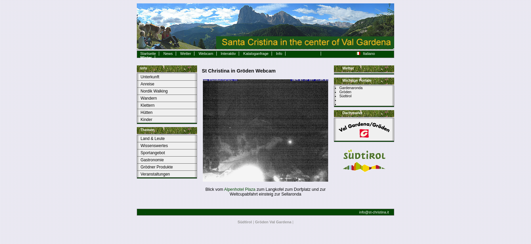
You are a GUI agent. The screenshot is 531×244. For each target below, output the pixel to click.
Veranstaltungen (155, 174)
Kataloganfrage (256, 54)
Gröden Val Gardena (273, 222)
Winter (146, 58)
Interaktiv (228, 54)
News (168, 54)
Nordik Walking (154, 91)
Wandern (149, 98)
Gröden (345, 92)
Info (279, 54)
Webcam (205, 54)
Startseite (148, 54)
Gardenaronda (351, 88)
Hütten (146, 112)
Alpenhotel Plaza (239, 189)
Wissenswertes (154, 145)
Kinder (146, 119)
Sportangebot (153, 152)
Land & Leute (153, 138)
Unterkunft (150, 77)
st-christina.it (379, 212)
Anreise (147, 84)
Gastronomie (152, 160)
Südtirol (345, 96)
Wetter (185, 54)
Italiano (365, 54)
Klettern (147, 105)
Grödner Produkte (157, 167)
